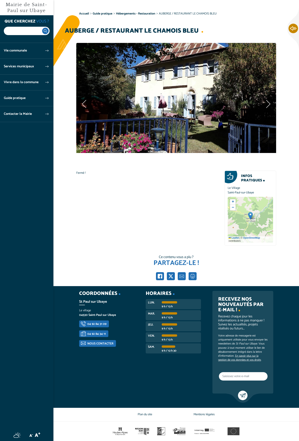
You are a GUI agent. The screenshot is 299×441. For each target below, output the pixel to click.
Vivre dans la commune (21, 82)
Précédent (85, 104)
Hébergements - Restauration (135, 13)
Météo (17, 435)
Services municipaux (19, 66)
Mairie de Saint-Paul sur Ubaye (26, 7)
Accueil (84, 13)
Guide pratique (15, 98)
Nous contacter (100, 343)
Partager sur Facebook (160, 276)
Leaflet (234, 238)
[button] (250, 216)
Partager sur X (171, 276)
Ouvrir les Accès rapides (293, 28)
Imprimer (193, 276)
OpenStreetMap (251, 238)
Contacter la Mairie (18, 114)
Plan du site (145, 414)
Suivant (267, 104)
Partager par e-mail (182, 276)
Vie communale (15, 50)
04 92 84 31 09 (96, 324)
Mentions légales (204, 414)
